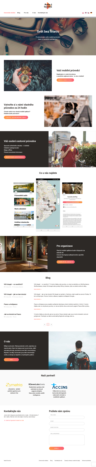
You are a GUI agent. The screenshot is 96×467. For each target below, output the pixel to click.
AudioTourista (7, 460)
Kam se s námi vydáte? (65, 80)
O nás (34, 12)
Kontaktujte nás (43, 12)
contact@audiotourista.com (15, 420)
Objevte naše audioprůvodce (15, 157)
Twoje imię (53, 415)
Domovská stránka (9, 12)
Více (11, 360)
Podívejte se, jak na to (65, 262)
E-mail (52, 421)
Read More (37, 289)
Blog (18, 12)
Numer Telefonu (54, 427)
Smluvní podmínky (86, 460)
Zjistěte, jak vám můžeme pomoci (16, 117)
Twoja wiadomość (54, 434)
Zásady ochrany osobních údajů (72, 460)
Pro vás (26, 12)
